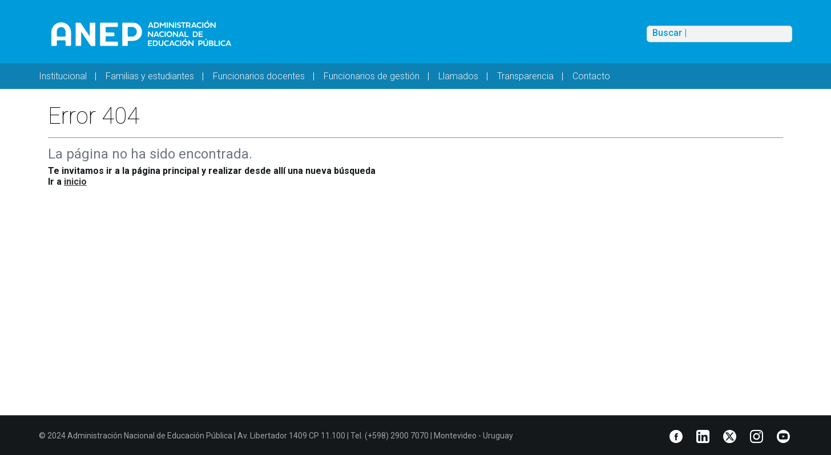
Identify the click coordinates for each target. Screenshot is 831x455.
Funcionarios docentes (259, 76)
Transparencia (525, 76)
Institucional (63, 76)
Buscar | (669, 33)
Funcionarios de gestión (371, 76)
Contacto (591, 76)
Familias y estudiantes (150, 76)
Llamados (458, 76)
